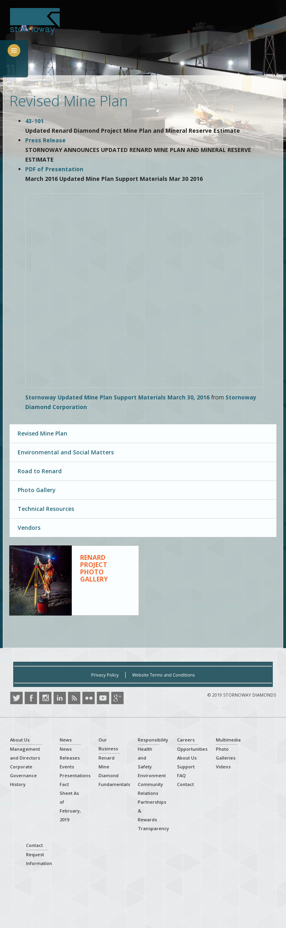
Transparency (153, 828)
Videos (223, 767)
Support (186, 767)
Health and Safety (145, 758)
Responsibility (153, 740)
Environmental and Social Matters (66, 452)
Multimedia (228, 740)
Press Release (45, 140)
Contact (185, 784)
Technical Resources (46, 509)
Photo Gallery (37, 490)
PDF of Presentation (54, 169)
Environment (152, 775)
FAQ (181, 775)
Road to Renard (40, 471)
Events (67, 767)
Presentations (75, 775)
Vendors (29, 527)
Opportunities (192, 749)
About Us (20, 740)
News (66, 740)
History (18, 784)
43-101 (34, 121)
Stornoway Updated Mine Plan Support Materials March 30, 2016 (117, 397)
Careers (186, 740)
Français (265, 26)
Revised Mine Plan (42, 433)
